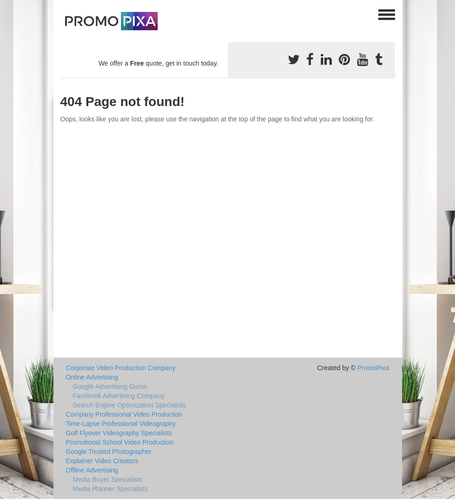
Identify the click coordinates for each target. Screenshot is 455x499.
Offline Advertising (92, 470)
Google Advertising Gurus (110, 386)
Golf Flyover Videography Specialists (119, 433)
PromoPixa (373, 368)
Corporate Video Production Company (121, 368)
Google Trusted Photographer (109, 451)
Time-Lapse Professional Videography (121, 423)
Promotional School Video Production (120, 442)
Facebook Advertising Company (119, 395)
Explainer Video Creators (102, 461)
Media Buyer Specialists (107, 479)
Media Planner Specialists (110, 488)
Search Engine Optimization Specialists (129, 405)
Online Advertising (92, 377)
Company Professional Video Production (124, 414)
